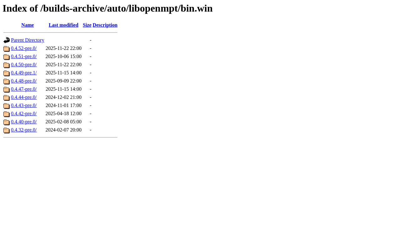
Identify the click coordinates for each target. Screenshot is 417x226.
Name (27, 25)
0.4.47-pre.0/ (24, 89)
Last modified (63, 25)
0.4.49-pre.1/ (24, 72)
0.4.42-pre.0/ (24, 113)
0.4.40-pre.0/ (24, 121)
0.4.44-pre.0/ (24, 97)
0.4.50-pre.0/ (24, 64)
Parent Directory (27, 40)
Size (87, 25)
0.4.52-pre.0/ (24, 48)
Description (105, 25)
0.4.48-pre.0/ (24, 80)
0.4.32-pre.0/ (24, 129)
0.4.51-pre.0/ (24, 56)
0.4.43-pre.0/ (24, 105)
